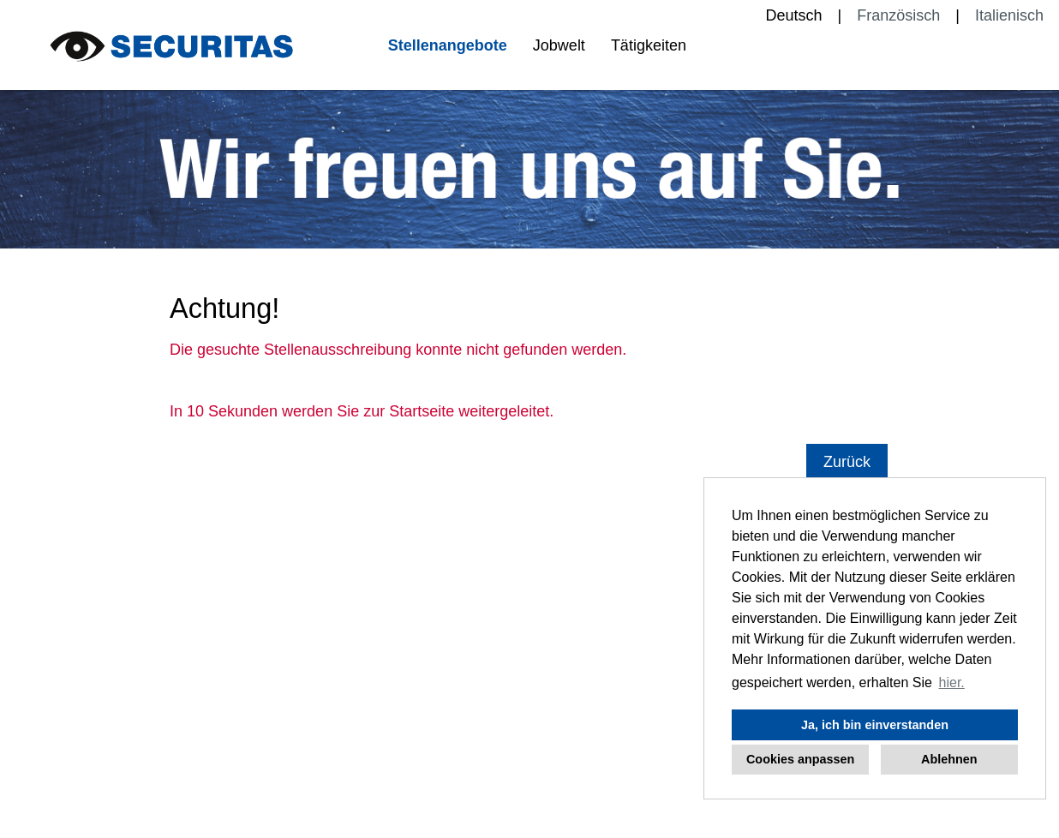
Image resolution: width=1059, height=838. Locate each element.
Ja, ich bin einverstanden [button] (874, 725)
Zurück (847, 461)
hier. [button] (952, 682)
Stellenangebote (447, 45)
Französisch (898, 15)
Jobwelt (559, 45)
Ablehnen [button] (949, 759)
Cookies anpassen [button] (800, 759)
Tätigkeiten (648, 45)
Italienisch (1009, 15)
